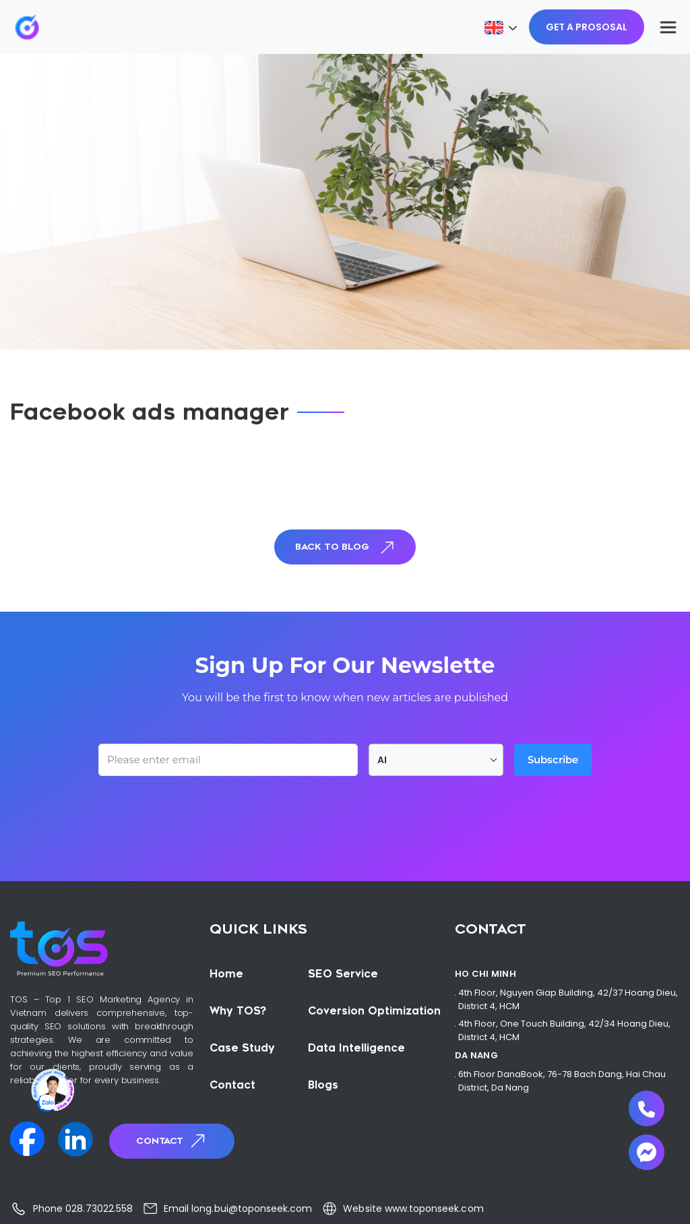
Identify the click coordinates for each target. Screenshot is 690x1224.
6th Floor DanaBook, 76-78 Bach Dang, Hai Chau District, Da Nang (562, 1081)
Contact (172, 1140)
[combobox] (436, 760)
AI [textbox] (382, 760)
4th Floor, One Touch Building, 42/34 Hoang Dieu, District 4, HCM (564, 1030)
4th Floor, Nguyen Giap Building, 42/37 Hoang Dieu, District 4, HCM (568, 999)
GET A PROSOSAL (586, 27)
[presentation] (200, 813)
